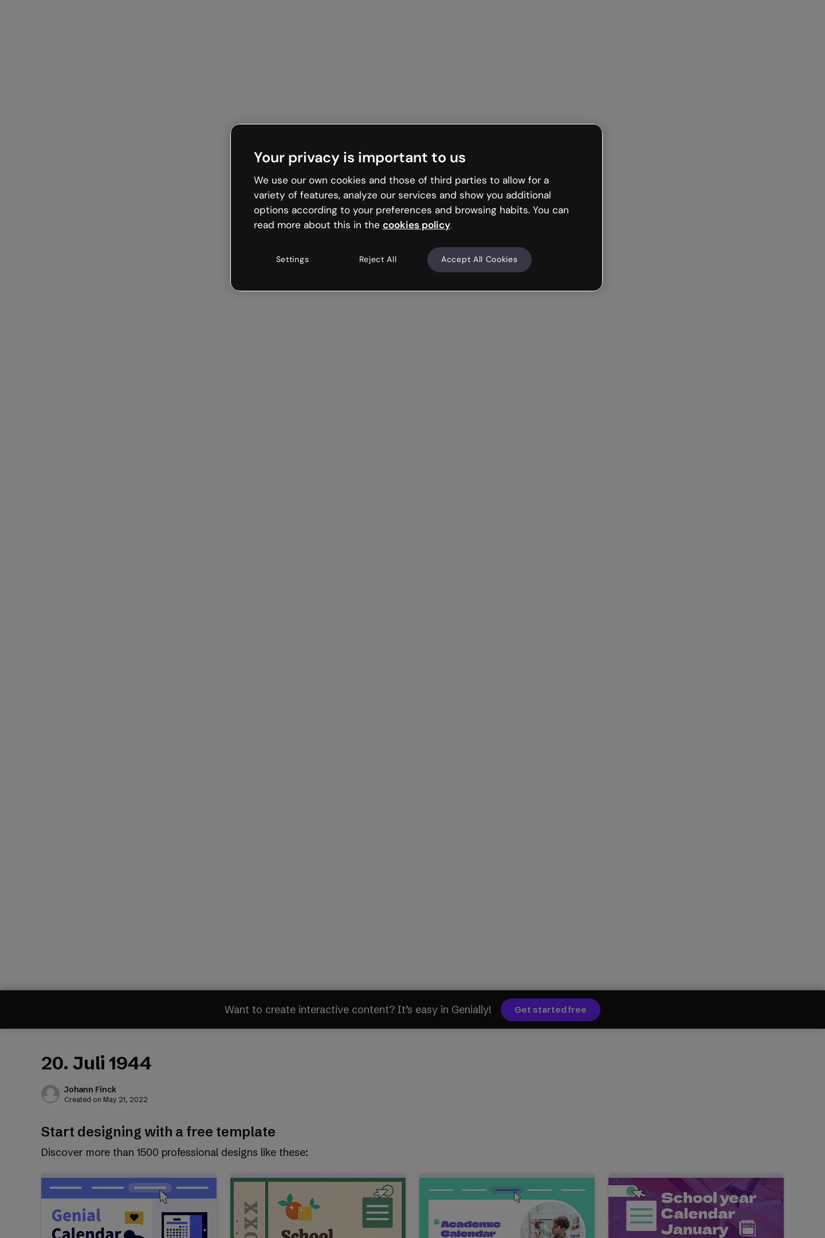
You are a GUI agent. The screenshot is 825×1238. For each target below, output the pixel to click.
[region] (416, 207)
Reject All (378, 259)
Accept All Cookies (479, 259)
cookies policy (416, 224)
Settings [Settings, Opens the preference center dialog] (292, 259)
